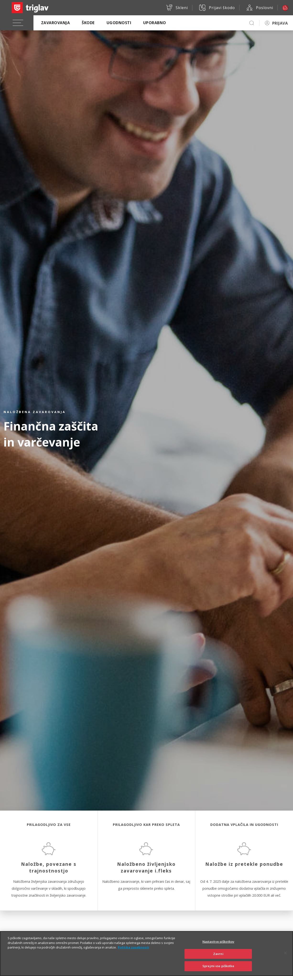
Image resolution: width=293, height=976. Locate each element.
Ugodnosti (119, 22)
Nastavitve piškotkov (218, 946)
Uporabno (154, 22)
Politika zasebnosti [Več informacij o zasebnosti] (133, 951)
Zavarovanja (55, 22)
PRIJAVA (280, 23)
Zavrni (218, 958)
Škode (88, 22)
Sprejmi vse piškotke (218, 970)
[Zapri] (285, 957)
